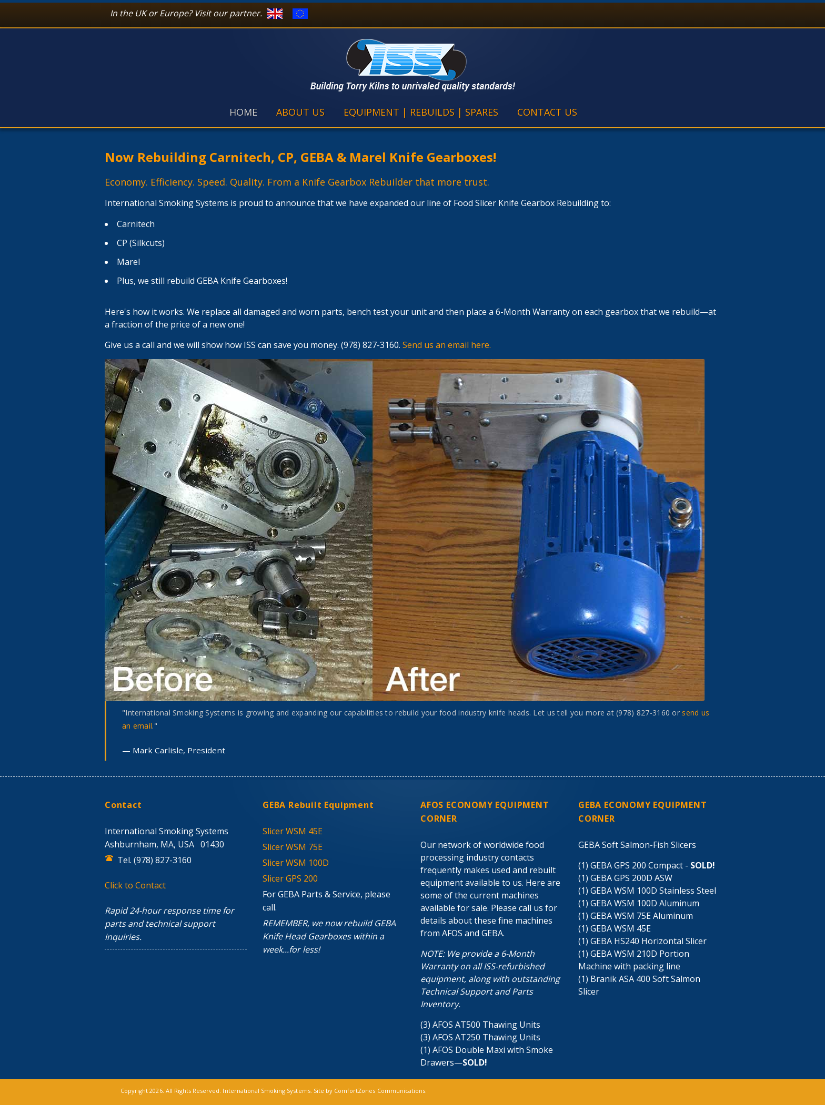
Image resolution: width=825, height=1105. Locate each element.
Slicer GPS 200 (290, 878)
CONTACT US (547, 112)
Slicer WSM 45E (293, 831)
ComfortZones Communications (379, 1090)
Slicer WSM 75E (293, 847)
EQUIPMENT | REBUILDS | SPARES (421, 112)
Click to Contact (135, 885)
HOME (243, 112)
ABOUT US (300, 112)
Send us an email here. (447, 345)
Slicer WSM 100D (296, 862)
